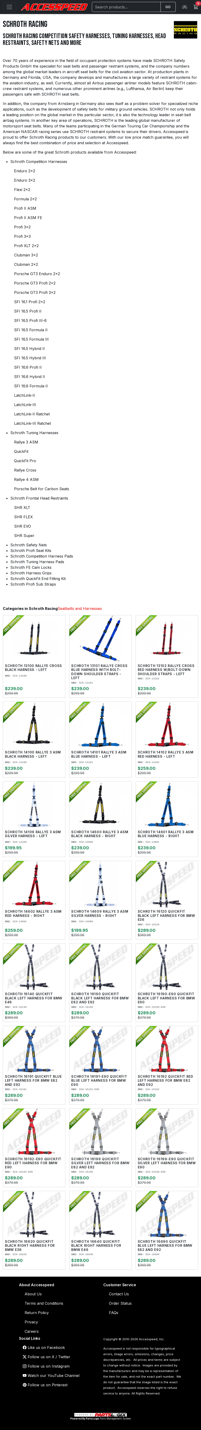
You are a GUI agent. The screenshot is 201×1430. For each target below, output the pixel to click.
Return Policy (37, 1312)
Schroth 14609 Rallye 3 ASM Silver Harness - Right (99, 913)
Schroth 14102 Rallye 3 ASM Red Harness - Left (166, 754)
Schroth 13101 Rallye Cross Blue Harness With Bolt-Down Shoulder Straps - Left (99, 672)
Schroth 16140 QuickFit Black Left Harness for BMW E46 (33, 998)
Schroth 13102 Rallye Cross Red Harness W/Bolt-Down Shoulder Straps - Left (166, 670)
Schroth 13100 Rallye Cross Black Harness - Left (33, 668)
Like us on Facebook (44, 1347)
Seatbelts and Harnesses (80, 608)
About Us (33, 1294)
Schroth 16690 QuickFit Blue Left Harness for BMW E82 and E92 (165, 1245)
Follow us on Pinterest (45, 1385)
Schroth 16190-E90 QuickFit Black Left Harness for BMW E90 (166, 998)
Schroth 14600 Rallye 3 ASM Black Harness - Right (99, 834)
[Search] (126, 7)
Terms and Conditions (44, 1303)
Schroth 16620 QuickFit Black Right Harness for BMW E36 (30, 1245)
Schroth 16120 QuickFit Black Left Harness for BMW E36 (166, 915)
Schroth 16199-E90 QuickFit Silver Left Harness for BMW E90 (167, 1163)
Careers (32, 1331)
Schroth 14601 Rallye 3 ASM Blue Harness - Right (166, 834)
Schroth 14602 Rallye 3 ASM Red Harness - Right (33, 913)
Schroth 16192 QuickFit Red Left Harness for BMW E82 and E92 (165, 1080)
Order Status (120, 1303)
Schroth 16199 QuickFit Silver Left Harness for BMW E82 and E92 (100, 1163)
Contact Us (119, 1294)
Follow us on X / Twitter (46, 1356)
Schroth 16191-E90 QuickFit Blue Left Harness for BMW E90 (99, 1080)
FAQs (113, 1312)
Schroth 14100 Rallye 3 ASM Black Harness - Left (33, 754)
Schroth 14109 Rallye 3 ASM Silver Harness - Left (33, 834)
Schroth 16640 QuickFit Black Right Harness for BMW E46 (96, 1245)
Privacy (31, 1322)
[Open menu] (9, 7)
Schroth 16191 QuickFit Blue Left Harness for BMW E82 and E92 (33, 1080)
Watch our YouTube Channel (51, 1375)
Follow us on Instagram (46, 1366)
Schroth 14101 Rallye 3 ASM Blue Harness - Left (98, 754)
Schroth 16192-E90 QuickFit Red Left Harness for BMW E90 (33, 1163)
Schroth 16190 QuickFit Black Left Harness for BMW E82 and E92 (100, 998)
